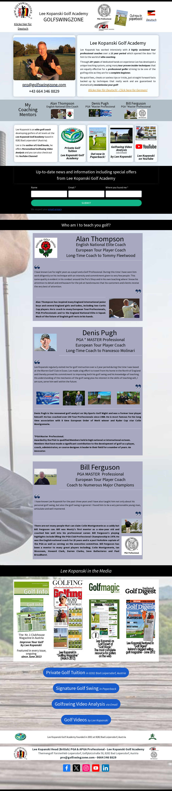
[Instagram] (86, 768)
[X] (76, 768)
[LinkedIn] (105, 768)
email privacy (55, 209)
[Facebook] (66, 768)
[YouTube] (95, 768)
